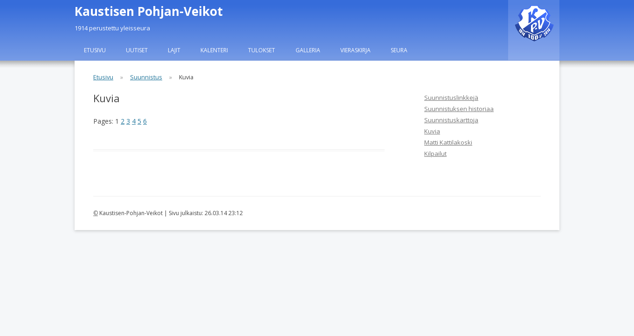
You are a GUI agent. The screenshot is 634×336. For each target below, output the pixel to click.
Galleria (308, 50)
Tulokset (261, 50)
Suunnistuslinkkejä (451, 97)
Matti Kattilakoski (448, 142)
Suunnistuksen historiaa (459, 109)
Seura (399, 50)
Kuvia (432, 131)
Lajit (174, 50)
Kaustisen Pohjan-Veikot (149, 11)
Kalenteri (214, 50)
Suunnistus (146, 77)
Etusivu (95, 50)
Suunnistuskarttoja (451, 120)
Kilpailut (435, 153)
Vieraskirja (355, 50)
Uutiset (137, 50)
